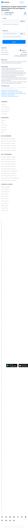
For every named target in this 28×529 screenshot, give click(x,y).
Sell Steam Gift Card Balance (9, 175)
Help (22, 2)
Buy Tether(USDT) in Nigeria (8, 145)
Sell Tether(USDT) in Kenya (8, 168)
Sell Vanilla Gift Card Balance (9, 180)
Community (4, 113)
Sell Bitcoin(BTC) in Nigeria (8, 157)
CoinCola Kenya (5, 191)
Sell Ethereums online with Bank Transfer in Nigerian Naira (13, 93)
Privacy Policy (5, 111)
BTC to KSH (4, 203)
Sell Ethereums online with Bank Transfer (9, 90)
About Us (3, 104)
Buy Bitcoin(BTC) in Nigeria (8, 138)
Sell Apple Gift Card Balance (8, 173)
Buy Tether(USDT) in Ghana (8, 148)
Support (3, 120)
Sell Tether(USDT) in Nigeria (8, 164)
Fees (2, 122)
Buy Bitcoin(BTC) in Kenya (8, 143)
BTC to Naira (4, 194)
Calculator (4, 129)
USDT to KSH (4, 205)
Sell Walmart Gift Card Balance (9, 171)
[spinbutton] (11, 34)
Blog (2, 132)
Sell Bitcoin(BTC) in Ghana (8, 159)
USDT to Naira (5, 196)
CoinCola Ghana (5, 189)
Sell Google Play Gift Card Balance (10, 178)
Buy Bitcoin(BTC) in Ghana (8, 141)
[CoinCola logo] (5, 2)
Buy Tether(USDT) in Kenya (8, 150)
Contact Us (4, 125)
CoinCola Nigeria (5, 187)
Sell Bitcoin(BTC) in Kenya (8, 161)
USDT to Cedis (5, 201)
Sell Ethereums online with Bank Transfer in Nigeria (12, 92)
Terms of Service (5, 109)
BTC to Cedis (4, 198)
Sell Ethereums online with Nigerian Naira (10, 96)
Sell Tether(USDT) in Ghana (8, 166)
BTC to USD (4, 208)
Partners (3, 127)
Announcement (5, 106)
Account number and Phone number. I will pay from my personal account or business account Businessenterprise (14, 62)
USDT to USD (4, 210)
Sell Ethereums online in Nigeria (8, 94)
